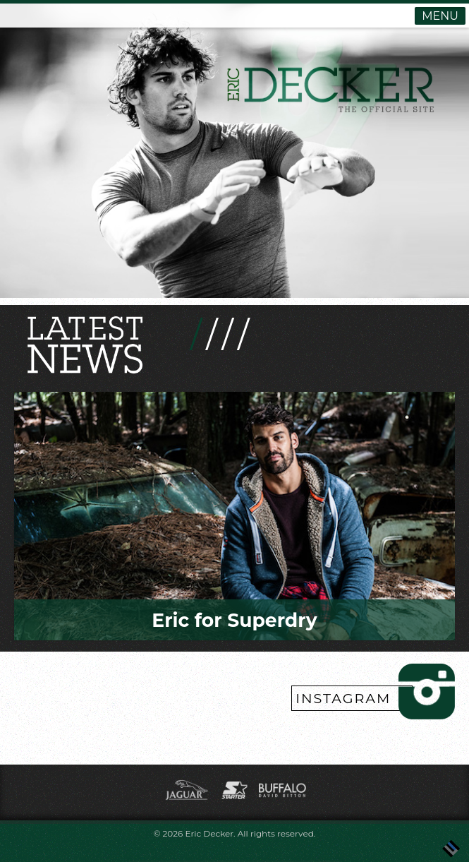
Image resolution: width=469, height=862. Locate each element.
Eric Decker (209, 833)
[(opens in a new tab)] (188, 800)
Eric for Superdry (234, 620)
